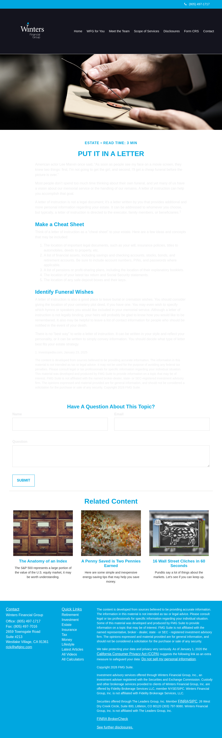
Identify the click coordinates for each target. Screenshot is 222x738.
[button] (96, 31)
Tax (64, 634)
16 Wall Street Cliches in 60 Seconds (179, 563)
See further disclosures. (115, 727)
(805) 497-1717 (197, 4)
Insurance (69, 630)
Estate (67, 625)
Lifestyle (68, 644)
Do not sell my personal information (168, 659)
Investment (70, 620)
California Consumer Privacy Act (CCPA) (128, 654)
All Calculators (73, 659)
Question (19, 441)
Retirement (70, 615)
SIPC (193, 701)
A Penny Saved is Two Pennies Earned (110, 563)
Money (67, 639)
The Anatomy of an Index (43, 561)
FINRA (183, 701)
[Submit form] (23, 481)
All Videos (69, 654)
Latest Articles (72, 649)
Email (119, 414)
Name (17, 414)
